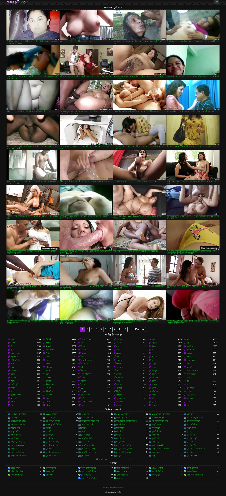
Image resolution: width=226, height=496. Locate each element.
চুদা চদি (83, 431)
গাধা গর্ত (13, 402)
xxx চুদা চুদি (14, 418)
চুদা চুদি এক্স (191, 435)
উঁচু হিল (119, 391)
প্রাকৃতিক (154, 357)
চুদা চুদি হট (120, 456)
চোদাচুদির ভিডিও (122, 475)
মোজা (189, 402)
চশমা (47, 398)
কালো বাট (14, 398)
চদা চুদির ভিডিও (16, 428)
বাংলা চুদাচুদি (50, 471)
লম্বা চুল (119, 384)
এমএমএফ (155, 374)
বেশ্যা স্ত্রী (119, 374)
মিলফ (154, 346)
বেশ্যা (153, 353)
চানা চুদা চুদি (120, 428)
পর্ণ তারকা (84, 364)
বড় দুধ (13, 343)
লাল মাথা (119, 367)
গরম (82, 357)
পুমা (82, 405)
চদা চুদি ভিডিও (192, 424)
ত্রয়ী (153, 350)
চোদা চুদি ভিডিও (157, 471)
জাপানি (118, 357)
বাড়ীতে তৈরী (15, 360)
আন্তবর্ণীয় (190, 367)
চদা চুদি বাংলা (156, 424)
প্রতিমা (154, 388)
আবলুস (154, 371)
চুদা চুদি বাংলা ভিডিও (123, 445)
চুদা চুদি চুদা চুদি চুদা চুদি (18, 442)
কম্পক (13, 388)
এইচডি (13, 374)
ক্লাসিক (118, 405)
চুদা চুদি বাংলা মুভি (158, 445)
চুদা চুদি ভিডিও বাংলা (123, 452)
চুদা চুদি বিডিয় (191, 445)
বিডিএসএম (50, 384)
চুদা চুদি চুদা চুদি (192, 438)
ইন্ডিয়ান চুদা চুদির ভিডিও (195, 418)
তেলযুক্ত (119, 388)
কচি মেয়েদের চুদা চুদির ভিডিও (126, 421)
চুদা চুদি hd (120, 435)
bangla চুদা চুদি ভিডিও (18, 414)
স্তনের (13, 391)
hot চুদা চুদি (85, 414)
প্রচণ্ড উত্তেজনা (192, 395)
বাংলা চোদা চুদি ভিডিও (89, 471)
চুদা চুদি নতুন (156, 442)
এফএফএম (84, 371)
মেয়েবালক (49, 378)
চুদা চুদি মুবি (191, 452)
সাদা (82, 343)
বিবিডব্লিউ (49, 391)
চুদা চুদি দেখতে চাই (52, 442)
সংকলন (48, 360)
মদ (188, 381)
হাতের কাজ (14, 371)
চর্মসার (154, 367)
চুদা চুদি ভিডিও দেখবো (18, 452)
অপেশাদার (190, 350)
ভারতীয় (48, 381)
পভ (153, 360)
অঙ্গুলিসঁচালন (86, 360)
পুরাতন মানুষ (120, 398)
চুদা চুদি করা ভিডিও (87, 438)
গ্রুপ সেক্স (155, 378)
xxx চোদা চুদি (50, 418)
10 (124, 329)
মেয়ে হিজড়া (191, 374)
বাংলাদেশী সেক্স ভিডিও (89, 478)
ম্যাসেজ (154, 405)
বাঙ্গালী (154, 395)
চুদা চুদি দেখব (85, 442)
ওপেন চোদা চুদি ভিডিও (18, 421)
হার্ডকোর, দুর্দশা (16, 395)
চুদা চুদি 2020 (85, 435)
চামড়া (154, 364)
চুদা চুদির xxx (103, 459)
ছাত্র (47, 374)
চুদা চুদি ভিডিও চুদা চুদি (88, 449)
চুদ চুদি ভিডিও (15, 431)
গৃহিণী (118, 381)
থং (188, 384)
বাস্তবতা (154, 384)
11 (130, 329)
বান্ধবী (189, 357)
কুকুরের (154, 343)
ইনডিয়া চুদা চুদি (121, 418)
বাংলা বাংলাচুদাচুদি (17, 475)
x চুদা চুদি (190, 414)
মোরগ (13, 381)
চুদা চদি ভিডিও (157, 431)
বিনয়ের (189, 353)
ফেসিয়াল (119, 378)
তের (117, 346)
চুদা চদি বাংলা (121, 431)
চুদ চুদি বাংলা (191, 428)
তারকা (154, 381)
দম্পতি (118, 364)
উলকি (48, 371)
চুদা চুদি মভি (156, 452)
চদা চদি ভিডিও (121, 424)
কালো (13, 364)
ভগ (188, 339)
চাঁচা (12, 346)
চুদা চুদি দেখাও (121, 442)
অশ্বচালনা (49, 343)
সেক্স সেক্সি (49, 475)
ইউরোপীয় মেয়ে (86, 339)
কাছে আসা (14, 378)
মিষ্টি (188, 364)
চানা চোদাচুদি (156, 428)
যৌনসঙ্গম (49, 395)
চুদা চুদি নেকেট (192, 442)
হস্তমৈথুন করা (15, 353)
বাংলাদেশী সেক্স (192, 471)
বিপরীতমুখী (14, 384)
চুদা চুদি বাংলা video (17, 445)
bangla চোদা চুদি (52, 414)
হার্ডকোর (119, 339)
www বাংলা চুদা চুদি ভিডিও (161, 414)
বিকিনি (48, 405)
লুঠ (188, 343)
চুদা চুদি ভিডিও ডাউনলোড (161, 449)
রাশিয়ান (119, 395)
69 (82, 388)
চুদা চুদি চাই (155, 438)
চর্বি (153, 398)
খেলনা (48, 357)
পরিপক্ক (48, 388)
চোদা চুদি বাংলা (17, 2)
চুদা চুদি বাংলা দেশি (87, 445)
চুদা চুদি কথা (15, 438)
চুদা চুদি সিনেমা (51, 456)
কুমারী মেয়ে (191, 346)
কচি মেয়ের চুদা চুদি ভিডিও (161, 421)
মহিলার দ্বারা (50, 350)
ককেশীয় (83, 378)
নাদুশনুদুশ (84, 391)
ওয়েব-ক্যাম (49, 402)
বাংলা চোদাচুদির (192, 468)
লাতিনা (83, 381)
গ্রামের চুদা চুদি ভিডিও (53, 424)
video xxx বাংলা (157, 468)
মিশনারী (48, 346)
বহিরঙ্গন (13, 367)
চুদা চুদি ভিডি (50, 449)
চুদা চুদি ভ (14, 449)
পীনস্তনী (48, 339)
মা (117, 371)
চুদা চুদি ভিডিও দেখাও (53, 452)
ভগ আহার (190, 388)
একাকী (48, 364)
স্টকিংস (48, 353)
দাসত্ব (83, 384)
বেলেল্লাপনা (120, 402)
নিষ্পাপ (83, 346)
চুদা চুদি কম (49, 438)
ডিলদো (189, 378)
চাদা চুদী (83, 428)
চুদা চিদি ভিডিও (16, 435)
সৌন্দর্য (83, 350)
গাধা (153, 339)
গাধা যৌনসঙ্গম (86, 374)
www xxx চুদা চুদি (122, 414)
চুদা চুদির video (192, 456)
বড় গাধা (190, 398)
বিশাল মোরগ (191, 360)
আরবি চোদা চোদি (87, 418)
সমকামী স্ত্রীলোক (192, 371)
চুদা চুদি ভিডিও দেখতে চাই (196, 449)
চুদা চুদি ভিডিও (86, 475)
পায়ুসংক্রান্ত (14, 357)
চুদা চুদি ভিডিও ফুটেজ (88, 452)
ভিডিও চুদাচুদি (15, 468)
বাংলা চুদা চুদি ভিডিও (123, 468)
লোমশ (118, 353)
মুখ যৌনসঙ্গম (85, 395)
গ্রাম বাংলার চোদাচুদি (18, 424)
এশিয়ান (119, 350)
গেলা (188, 405)
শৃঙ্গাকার (83, 353)
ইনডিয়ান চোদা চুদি (158, 418)
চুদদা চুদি (48, 431)
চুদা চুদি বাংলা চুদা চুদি (53, 445)
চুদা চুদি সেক (85, 456)
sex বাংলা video (122, 471)
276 (137, 329)
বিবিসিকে (49, 367)
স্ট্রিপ (82, 367)
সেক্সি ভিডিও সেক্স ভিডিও (196, 475)
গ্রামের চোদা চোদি (87, 424)
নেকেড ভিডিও (51, 468)
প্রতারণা (189, 391)
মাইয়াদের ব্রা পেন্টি (87, 402)
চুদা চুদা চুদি (49, 435)
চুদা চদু (189, 431)
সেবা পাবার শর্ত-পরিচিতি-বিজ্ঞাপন (113, 488)
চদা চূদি (48, 428)
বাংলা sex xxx (121, 478)
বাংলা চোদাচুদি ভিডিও (88, 468)
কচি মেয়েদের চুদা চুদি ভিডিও (90, 421)
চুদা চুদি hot (155, 435)
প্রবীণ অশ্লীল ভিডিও (17, 471)
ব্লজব (12, 339)
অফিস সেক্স (156, 391)
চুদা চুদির (154, 456)
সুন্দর (12, 350)
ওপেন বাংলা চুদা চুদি (53, 421)
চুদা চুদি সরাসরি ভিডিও (18, 456)
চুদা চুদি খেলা (120, 438)
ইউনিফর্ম (155, 402)
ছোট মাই (119, 343)
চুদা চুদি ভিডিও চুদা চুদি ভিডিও (126, 449)
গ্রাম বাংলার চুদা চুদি (193, 421)
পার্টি (82, 398)
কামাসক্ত (119, 360)
